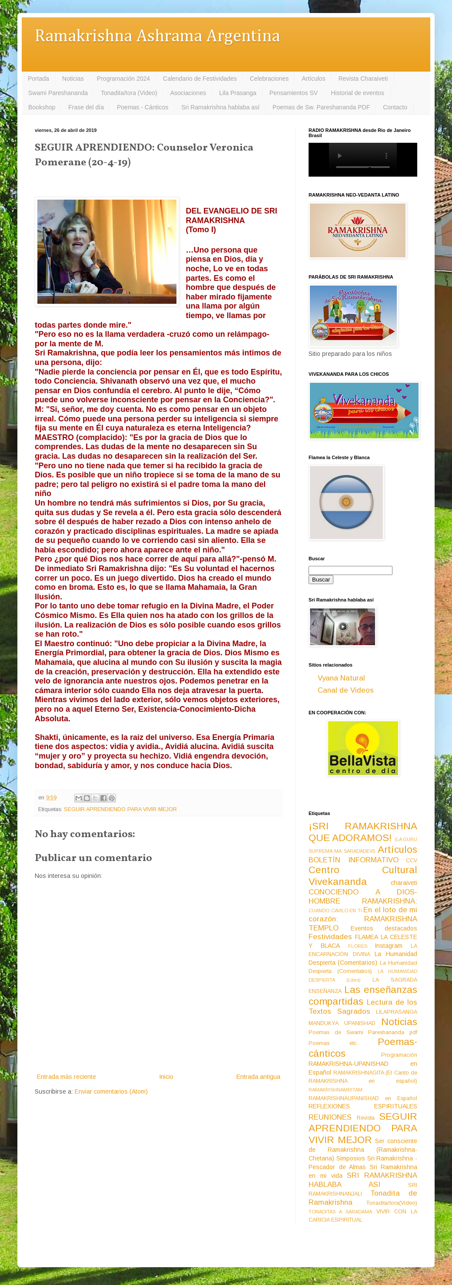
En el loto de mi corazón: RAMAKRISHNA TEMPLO (363, 919)
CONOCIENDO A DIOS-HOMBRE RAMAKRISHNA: (363, 896)
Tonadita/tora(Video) (391, 1203)
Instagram (388, 945)
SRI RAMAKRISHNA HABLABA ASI (363, 1180)
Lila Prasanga (237, 92)
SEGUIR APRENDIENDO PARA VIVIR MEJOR (120, 809)
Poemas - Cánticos (142, 107)
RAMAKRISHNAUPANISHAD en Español (363, 1098)
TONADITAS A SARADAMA (340, 1211)
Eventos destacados (384, 928)
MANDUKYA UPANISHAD (342, 1023)
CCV (411, 861)
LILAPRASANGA (396, 1012)
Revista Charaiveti (363, 78)
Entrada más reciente (66, 1076)
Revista (366, 1118)
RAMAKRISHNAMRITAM (335, 1089)
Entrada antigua (258, 1076)
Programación (399, 1055)
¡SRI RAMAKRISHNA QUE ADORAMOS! (363, 832)
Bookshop (41, 107)
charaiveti (404, 882)
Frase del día (86, 107)
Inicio (166, 1076)
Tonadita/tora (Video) (129, 92)
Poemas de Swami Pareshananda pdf (363, 1032)
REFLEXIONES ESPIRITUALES (363, 1106)
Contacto (395, 107)
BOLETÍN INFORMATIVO (354, 860)
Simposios (350, 1158)
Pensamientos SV (293, 92)
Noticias (73, 78)
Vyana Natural (341, 678)
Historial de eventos (357, 92)
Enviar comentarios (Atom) (111, 1091)
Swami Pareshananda (58, 92)
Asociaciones (188, 92)
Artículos (313, 78)
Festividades (330, 937)
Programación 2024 (123, 78)
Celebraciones (269, 78)
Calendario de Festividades (200, 78)
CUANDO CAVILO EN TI (335, 910)
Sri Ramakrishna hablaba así (220, 107)
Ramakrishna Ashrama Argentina (157, 36)
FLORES (357, 946)
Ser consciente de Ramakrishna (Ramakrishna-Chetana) (363, 1149)
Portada (38, 78)
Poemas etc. (333, 1043)
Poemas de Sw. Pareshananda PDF (321, 107)
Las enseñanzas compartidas (363, 995)
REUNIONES (330, 1117)
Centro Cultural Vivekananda (363, 875)
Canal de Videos (346, 690)
